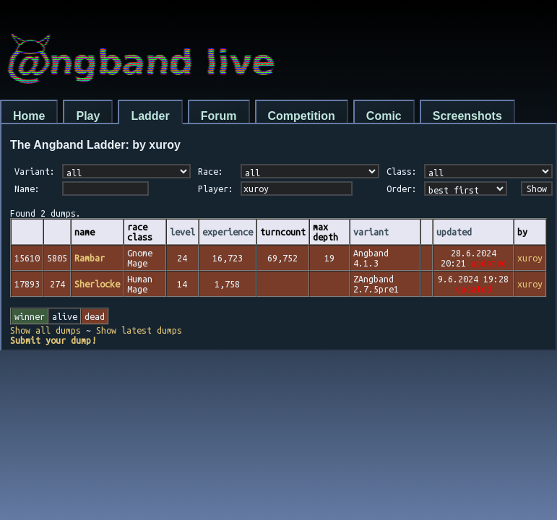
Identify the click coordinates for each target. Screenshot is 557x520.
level (182, 232)
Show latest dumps (139, 330)
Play (88, 116)
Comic (384, 116)
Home (29, 116)
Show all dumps (45, 330)
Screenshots (467, 116)
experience (227, 232)
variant (371, 232)
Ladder (150, 116)
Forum (219, 116)
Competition (301, 116)
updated (454, 232)
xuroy (530, 258)
